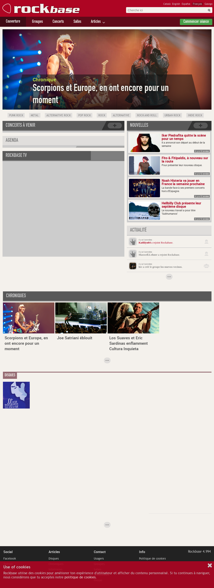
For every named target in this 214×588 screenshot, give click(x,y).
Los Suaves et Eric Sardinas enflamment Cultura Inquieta (128, 343)
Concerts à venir (20, 125)
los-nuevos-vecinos (171, 266)
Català (166, 4)
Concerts (58, 22)
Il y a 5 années (145, 239)
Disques (54, 558)
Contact (100, 552)
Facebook (9, 558)
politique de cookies (79, 577)
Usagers (99, 558)
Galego (208, 4)
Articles (96, 22)
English (176, 4)
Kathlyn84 (145, 242)
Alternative (121, 115)
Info (142, 552)
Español (186, 4)
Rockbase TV (16, 155)
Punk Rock (16, 115)
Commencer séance (196, 22)
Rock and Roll (147, 115)
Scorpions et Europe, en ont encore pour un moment (26, 343)
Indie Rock (195, 115)
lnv (140, 266)
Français (197, 4)
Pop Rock (84, 115)
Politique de (152, 558)
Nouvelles (139, 125)
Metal (35, 115)
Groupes (37, 22)
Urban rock (172, 115)
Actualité (138, 230)
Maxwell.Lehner (148, 254)
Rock (101, 115)
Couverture (13, 22)
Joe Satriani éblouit (74, 338)
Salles (77, 22)
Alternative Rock (58, 115)
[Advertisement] (163, 444)
